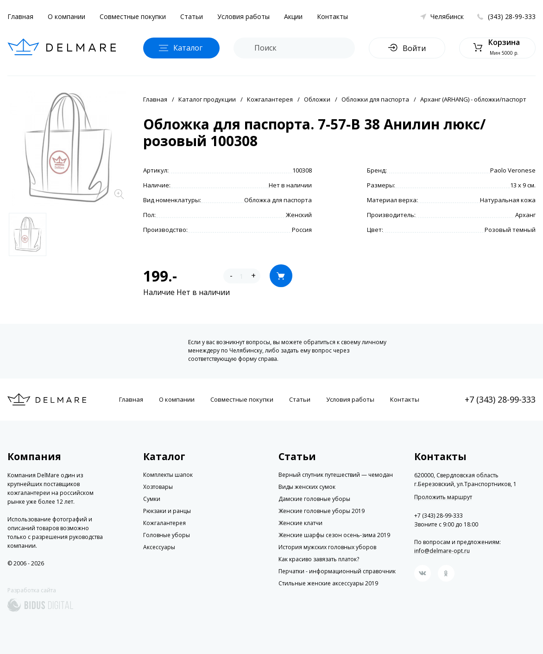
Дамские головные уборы (314, 499)
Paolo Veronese (513, 170)
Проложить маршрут (443, 497)
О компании (66, 16)
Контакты (332, 16)
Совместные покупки (133, 16)
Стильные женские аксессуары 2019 (328, 583)
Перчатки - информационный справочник (337, 571)
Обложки (317, 99)
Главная (20, 16)
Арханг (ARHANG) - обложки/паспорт (473, 99)
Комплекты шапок (168, 475)
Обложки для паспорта (375, 99)
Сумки (151, 499)
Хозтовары (158, 487)
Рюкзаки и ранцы (167, 511)
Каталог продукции (207, 99)
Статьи (191, 16)
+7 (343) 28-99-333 (500, 399)
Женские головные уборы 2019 (321, 511)
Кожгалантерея (270, 99)
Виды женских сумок (306, 487)
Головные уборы (166, 535)
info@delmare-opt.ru (442, 551)
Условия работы (243, 16)
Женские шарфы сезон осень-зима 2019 (334, 535)
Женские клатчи (300, 523)
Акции (293, 16)
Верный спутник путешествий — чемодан (335, 475)
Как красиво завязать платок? (318, 559)
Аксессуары (159, 547)
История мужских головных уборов (327, 547)
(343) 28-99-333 (512, 16)
